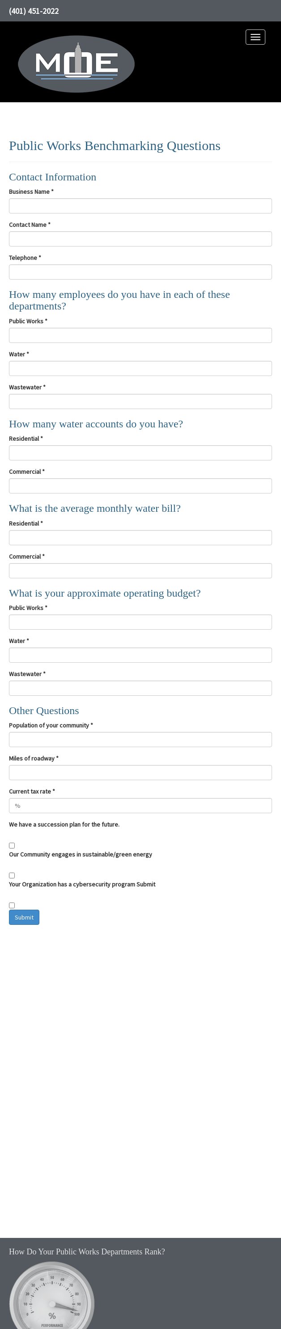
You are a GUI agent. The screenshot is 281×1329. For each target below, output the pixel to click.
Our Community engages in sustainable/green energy (80, 854)
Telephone (25, 258)
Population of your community (51, 725)
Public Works (28, 321)
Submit (24, 917)
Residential (26, 439)
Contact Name (30, 225)
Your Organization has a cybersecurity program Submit (82, 884)
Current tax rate (32, 791)
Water (19, 354)
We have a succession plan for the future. (64, 824)
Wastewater (27, 387)
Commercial (27, 472)
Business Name (31, 192)
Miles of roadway (34, 758)
